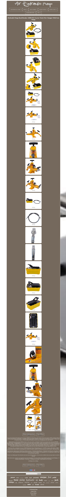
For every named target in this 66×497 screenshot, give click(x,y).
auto (29, 484)
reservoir (27, 482)
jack (56, 480)
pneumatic (36, 477)
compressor (20, 482)
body (41, 480)
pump (22, 480)
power (13, 477)
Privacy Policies (33, 493)
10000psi (11, 482)
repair (30, 477)
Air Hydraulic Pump (33, 489)
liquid (49, 480)
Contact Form (33, 491)
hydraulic (30, 480)
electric (56, 482)
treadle (26, 477)
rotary (45, 480)
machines (40, 482)
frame (37, 484)
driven (42, 484)
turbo (31, 482)
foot (49, 477)
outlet (17, 477)
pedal (54, 477)
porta (52, 480)
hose (16, 480)
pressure (52, 482)
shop (16, 482)
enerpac (43, 477)
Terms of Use (33, 494)
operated (11, 480)
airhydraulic (47, 482)
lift (37, 480)
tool (33, 484)
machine (24, 484)
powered (35, 482)
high (44, 482)
